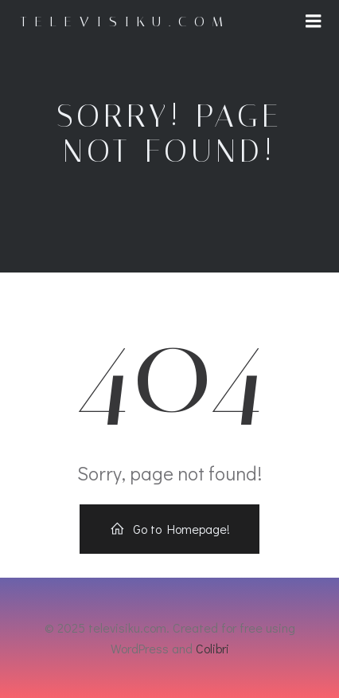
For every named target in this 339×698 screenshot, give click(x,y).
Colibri (212, 648)
